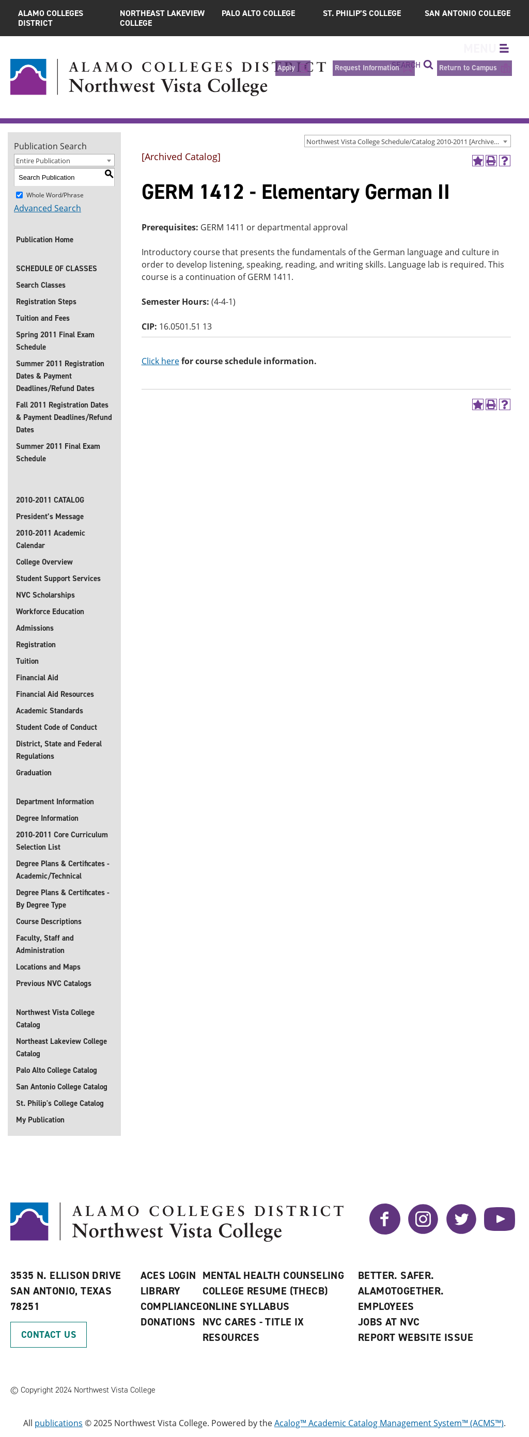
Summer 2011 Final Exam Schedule (58, 452)
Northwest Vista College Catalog (55, 1018)
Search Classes (41, 285)
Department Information (55, 801)
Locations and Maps (48, 967)
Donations (168, 1322)
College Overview (44, 562)
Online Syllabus (246, 1306)
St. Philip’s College (362, 13)
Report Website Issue (415, 1337)
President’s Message (50, 516)
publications (59, 1423)
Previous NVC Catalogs (53, 983)
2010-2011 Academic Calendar (50, 539)
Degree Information (47, 818)
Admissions (35, 628)
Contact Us (48, 1335)
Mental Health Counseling (274, 1275)
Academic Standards (49, 711)
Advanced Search (47, 208)
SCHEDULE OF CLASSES (56, 268)
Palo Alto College (258, 13)
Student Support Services (58, 578)
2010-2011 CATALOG (50, 500)
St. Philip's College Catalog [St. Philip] (60, 1103)
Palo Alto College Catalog (56, 1070)
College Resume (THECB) (265, 1291)
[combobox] (407, 141)
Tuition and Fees (43, 318)
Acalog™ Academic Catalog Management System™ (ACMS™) (389, 1423)
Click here (160, 361)
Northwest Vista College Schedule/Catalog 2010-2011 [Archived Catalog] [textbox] (408, 141)
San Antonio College (467, 13)
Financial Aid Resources (55, 694)
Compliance (172, 1306)
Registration (36, 644)
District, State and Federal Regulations (59, 750)
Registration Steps (46, 301)
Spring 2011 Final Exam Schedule (55, 341)
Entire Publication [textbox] (43, 160)
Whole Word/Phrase (55, 195)
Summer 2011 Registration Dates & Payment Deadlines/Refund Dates (60, 376)
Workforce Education (50, 611)
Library (161, 1291)
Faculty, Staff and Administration (45, 944)
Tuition (27, 661)
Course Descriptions (49, 921)
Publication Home (44, 240)
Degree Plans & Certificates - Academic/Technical (63, 869)
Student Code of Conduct (56, 727)
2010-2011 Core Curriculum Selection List (62, 841)
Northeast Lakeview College (162, 18)
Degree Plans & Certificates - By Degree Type (63, 898)
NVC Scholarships (45, 595)
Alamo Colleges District (50, 18)
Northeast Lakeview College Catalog (61, 1047)
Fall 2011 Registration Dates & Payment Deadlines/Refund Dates (64, 417)
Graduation (34, 773)
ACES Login (168, 1275)
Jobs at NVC (388, 1322)
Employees (386, 1306)
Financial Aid (37, 678)
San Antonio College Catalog (61, 1087)
